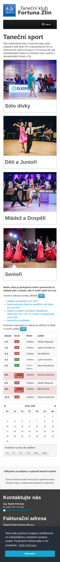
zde (41, 296)
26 (22, 436)
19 (22, 431)
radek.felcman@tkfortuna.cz (20, 510)
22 (45, 431)
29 (45, 436)
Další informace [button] (27, 545)
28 (37, 436)
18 (15, 431)
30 (53, 436)
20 (29, 431)
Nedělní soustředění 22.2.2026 (22, 301)
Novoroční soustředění (18, 320)
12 (22, 426)
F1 (8, 453)
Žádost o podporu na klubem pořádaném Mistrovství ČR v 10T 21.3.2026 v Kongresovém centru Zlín (31, 314)
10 (7, 426)
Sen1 (36, 453)
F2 (14, 453)
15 (45, 426)
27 (29, 436)
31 (7, 441)
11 (15, 426)
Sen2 (45, 453)
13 (29, 426)
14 (37, 426)
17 (7, 431)
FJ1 (21, 453)
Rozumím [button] (30, 553)
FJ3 (28, 453)
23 (53, 431)
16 (53, 426)
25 (15, 436)
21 (37, 431)
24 (7, 436)
